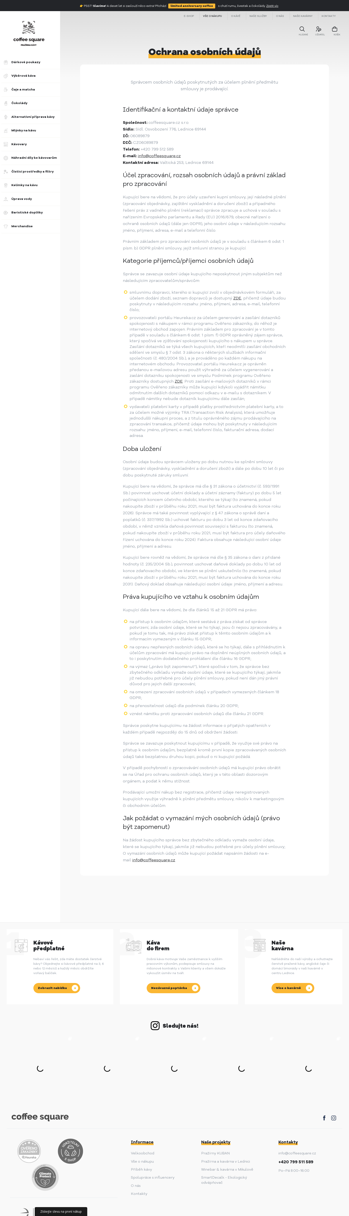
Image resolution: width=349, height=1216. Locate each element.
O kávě (235, 16)
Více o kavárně (288, 988)
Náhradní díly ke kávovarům (30, 158)
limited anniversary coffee (191, 6)
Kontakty (329, 16)
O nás (280, 16)
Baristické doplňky (23, 212)
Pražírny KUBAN (215, 1153)
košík (332, 34)
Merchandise (18, 226)
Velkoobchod (142, 1153)
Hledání (300, 33)
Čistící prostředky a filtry (29, 171)
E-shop (189, 16)
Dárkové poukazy (22, 62)
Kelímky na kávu (21, 185)
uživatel (317, 33)
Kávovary (15, 144)
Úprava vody (18, 199)
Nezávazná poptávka (169, 988)
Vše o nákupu (212, 16)
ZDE (237, 298)
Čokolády (15, 103)
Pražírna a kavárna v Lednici (225, 1161)
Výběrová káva (20, 76)
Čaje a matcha (19, 89)
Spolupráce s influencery (152, 1177)
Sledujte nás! (181, 1025)
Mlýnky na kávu (20, 130)
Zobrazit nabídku (52, 988)
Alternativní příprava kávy (29, 117)
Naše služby (258, 16)
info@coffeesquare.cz (159, 156)
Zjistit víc (272, 6)
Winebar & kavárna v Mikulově (227, 1169)
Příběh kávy (141, 1169)
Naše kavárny (302, 16)
